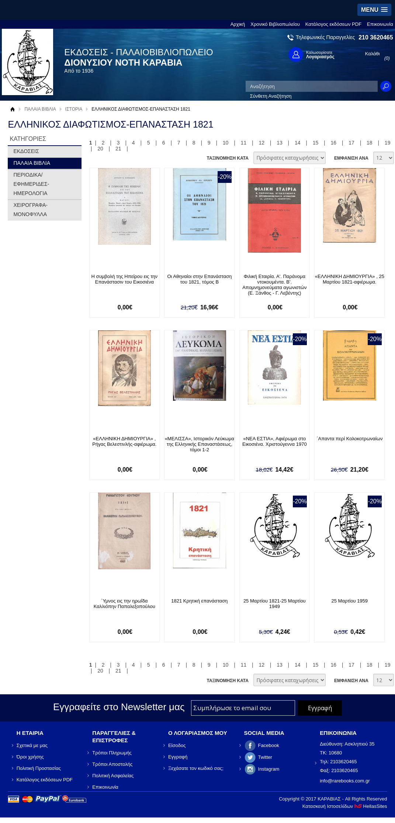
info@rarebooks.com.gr (345, 781)
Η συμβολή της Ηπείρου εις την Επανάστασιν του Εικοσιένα (124, 279)
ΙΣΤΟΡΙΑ (74, 109)
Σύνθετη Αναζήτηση (271, 96)
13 (280, 143)
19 (388, 143)
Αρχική (238, 24)
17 (351, 143)
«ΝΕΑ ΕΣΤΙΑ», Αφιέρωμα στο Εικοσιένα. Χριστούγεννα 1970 (274, 441)
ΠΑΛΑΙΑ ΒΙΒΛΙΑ (40, 109)
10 (226, 143)
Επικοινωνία (380, 24)
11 (244, 143)
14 (298, 143)
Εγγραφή (177, 757)
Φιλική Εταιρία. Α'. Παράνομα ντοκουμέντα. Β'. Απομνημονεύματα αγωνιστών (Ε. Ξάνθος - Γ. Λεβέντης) (274, 285)
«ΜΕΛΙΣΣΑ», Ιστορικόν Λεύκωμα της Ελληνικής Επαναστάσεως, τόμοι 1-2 (199, 444)
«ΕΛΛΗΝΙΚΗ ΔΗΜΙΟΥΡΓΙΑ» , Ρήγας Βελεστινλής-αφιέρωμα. (124, 441)
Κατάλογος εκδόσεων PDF (333, 24)
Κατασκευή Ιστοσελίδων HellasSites (344, 806)
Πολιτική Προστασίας (39, 768)
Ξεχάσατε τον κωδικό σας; (196, 768)
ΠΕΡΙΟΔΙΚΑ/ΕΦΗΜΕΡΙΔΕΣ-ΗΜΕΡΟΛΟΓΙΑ (31, 184)
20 (100, 149)
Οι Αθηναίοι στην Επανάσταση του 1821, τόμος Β (199, 279)
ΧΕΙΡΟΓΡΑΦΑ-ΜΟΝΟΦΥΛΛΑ (30, 209)
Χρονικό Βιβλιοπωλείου (275, 24)
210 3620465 (375, 37)
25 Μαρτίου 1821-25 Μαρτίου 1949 (274, 603)
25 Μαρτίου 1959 (350, 601)
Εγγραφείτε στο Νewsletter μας (119, 706)
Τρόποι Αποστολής (112, 764)
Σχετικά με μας (32, 745)
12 (261, 143)
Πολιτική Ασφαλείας (113, 775)
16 (334, 143)
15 (316, 143)
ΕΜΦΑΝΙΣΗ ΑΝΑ (351, 158)
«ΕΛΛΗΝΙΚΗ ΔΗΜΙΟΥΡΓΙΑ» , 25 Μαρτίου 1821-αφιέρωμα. (349, 279)
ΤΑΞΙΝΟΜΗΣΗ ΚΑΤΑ (227, 158)
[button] (374, 10)
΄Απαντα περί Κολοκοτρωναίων (349, 438)
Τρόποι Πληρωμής (112, 753)
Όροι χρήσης (30, 757)
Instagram (269, 769)
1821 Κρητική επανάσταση (199, 601)
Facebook (268, 745)
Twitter (265, 757)
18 (370, 143)
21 (118, 149)
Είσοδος (177, 745)
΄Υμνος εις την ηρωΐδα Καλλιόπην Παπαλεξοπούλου (124, 603)
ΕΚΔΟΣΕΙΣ (26, 151)
